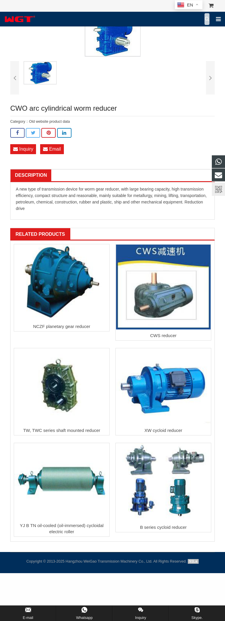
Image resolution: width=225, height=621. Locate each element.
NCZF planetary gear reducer (61, 326)
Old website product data (49, 122)
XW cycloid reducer (163, 430)
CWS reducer (163, 335)
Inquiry (23, 149)
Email (52, 149)
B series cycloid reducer (163, 527)
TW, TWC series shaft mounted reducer (61, 430)
